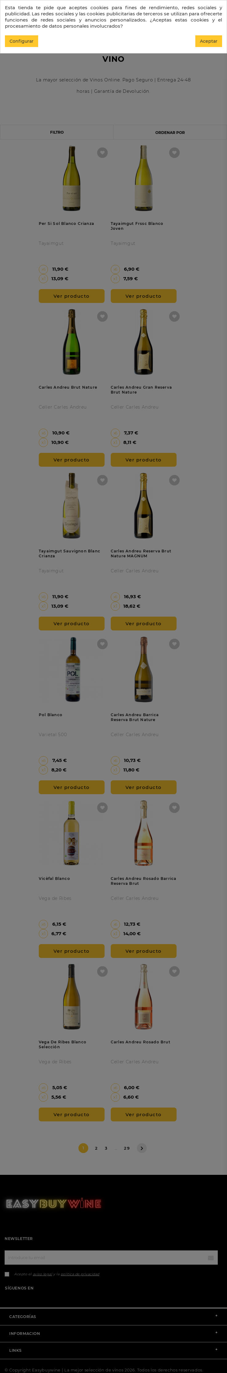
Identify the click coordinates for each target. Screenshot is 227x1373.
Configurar (22, 41)
